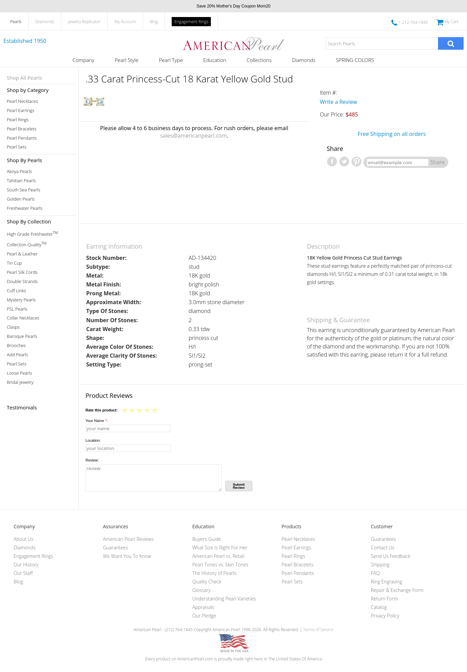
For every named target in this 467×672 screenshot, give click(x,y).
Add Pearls (17, 355)
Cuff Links (16, 291)
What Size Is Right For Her (219, 547)
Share (437, 162)
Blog (154, 22)
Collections (259, 60)
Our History (26, 564)
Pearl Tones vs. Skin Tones (220, 564)
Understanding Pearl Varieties (224, 598)
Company (83, 60)
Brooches (16, 345)
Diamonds (44, 22)
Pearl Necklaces (22, 101)
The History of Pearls (214, 573)
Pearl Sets (17, 147)
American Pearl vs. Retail (218, 556)
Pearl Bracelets (21, 129)
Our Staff (23, 573)
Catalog (379, 607)
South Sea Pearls (23, 190)
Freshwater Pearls (24, 208)
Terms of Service (318, 629)
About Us (23, 539)
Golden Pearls (21, 199)
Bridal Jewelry (20, 382)
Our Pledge (204, 615)
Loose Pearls (19, 373)
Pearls (15, 22)
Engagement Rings (191, 22)
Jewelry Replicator (84, 22)
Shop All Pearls (24, 77)
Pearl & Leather (22, 254)
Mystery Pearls (21, 300)
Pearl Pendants (22, 138)
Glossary (201, 590)
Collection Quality (27, 244)
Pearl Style (127, 60)
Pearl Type (171, 60)
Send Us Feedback (390, 556)
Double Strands (22, 281)
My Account (125, 22)
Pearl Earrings (20, 110)
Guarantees (115, 547)
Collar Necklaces (23, 318)
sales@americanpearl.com (193, 135)
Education (214, 60)
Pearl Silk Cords (22, 272)
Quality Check (206, 581)
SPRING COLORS (355, 60)
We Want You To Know (127, 556)
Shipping (380, 564)
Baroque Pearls (22, 336)
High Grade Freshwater (32, 233)
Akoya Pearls (19, 171)
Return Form (384, 598)
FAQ (375, 573)
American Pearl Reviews (128, 539)
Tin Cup (14, 263)
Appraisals (203, 607)
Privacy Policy (385, 615)
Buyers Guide (206, 539)
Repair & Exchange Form (397, 590)
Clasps (13, 327)
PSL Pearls (17, 309)
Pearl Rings (18, 120)
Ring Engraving (386, 581)
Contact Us (382, 547)
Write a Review (338, 102)
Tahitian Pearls (21, 181)
